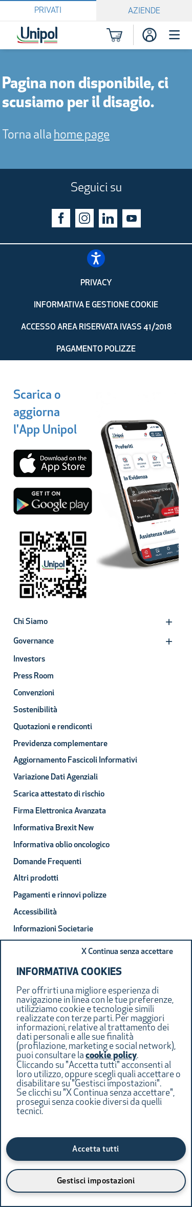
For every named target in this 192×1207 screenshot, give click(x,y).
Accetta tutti (95, 1149)
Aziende (144, 11)
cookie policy (111, 1056)
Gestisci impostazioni (96, 1181)
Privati (47, 11)
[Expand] (169, 622)
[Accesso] (149, 35)
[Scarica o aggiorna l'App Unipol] (45, 414)
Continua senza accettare (127, 952)
